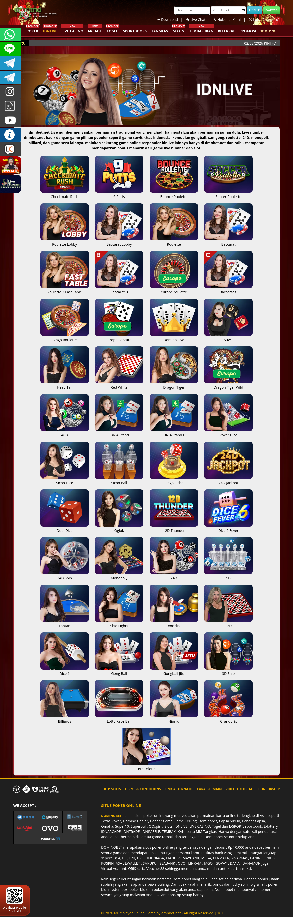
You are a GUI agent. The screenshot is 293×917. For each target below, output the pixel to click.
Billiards (64, 718)
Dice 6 (64, 671)
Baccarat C (228, 289)
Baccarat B (119, 289)
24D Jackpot (228, 480)
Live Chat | (200, 19)
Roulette (174, 242)
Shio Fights (119, 623)
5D (228, 575)
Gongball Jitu (174, 671)
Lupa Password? (264, 19)
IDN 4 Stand (119, 432)
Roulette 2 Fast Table (64, 289)
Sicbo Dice (64, 480)
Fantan (64, 623)
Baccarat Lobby (119, 242)
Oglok (119, 528)
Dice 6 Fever (228, 528)
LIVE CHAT (10, 149)
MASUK (254, 10)
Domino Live (174, 337)
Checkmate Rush (64, 194)
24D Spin (64, 575)
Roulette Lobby (64, 242)
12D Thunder (174, 528)
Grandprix (228, 718)
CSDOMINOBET (10, 49)
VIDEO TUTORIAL (239, 789)
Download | (171, 19)
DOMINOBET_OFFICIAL (10, 77)
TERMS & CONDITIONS (143, 789)
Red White (119, 385)
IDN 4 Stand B (174, 432)
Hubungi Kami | (231, 19)
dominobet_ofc (10, 92)
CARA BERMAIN (209, 789)
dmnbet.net (171, 913)
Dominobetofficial (10, 63)
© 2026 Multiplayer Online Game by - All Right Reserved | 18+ (162, 913)
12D (228, 623)
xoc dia (174, 623)
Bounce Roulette (174, 194)
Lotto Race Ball (119, 718)
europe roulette (174, 289)
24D (174, 575)
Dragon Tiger (174, 385)
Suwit (228, 337)
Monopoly (119, 575)
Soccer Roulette (228, 194)
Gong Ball (119, 671)
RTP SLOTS (112, 789)
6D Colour (146, 766)
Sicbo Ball (119, 480)
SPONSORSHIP (268, 789)
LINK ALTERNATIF (179, 789)
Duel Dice (64, 528)
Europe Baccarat (119, 337)
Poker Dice (228, 432)
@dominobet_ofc (10, 106)
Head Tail (64, 385)
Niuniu (174, 718)
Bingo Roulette (64, 337)
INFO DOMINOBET (10, 135)
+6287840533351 (10, 34)
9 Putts (119, 194)
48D (64, 432)
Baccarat (228, 242)
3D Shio (228, 671)
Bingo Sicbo (174, 480)
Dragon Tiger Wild (228, 385)
